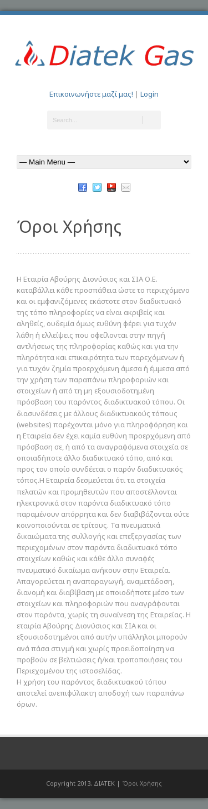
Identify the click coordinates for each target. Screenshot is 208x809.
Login (149, 94)
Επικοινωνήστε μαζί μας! (91, 94)
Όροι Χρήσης (142, 783)
